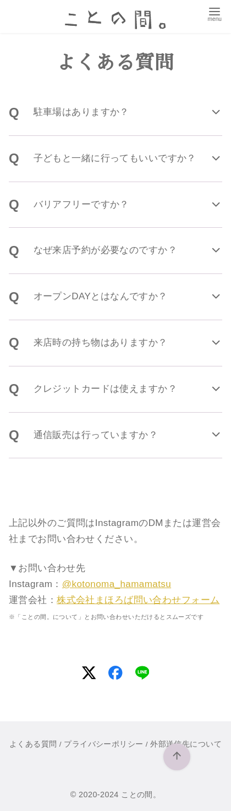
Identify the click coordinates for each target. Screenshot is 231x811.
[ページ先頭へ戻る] (177, 757)
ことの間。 (141, 794)
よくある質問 (33, 744)
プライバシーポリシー (103, 744)
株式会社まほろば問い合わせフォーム (138, 600)
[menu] (215, 13)
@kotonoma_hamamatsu (116, 584)
